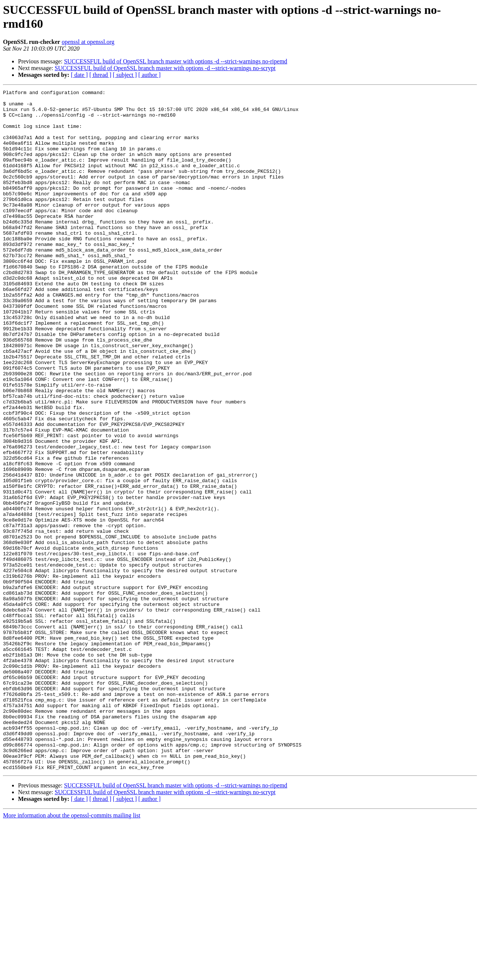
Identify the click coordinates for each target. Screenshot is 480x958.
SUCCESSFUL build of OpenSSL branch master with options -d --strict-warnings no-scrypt (165, 68)
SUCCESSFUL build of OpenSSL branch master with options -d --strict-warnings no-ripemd (175, 61)
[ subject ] (125, 75)
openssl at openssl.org (88, 42)
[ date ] (79, 75)
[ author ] (149, 75)
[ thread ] (100, 75)
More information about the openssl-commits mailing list (71, 951)
